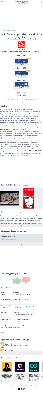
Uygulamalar (6, 30)
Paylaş (24, 94)
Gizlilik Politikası (21, 385)
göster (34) (3, 334)
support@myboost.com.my (30, 127)
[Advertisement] (21, 16)
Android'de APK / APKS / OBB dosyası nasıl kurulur (21, 99)
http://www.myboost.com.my (8, 131)
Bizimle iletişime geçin (11, 385)
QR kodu (18, 94)
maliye (14, 30)
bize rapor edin (17, 140)
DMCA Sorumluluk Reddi (31, 385)
